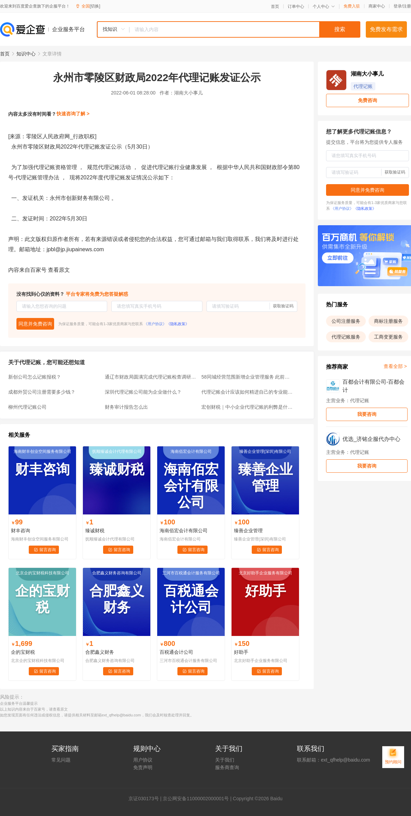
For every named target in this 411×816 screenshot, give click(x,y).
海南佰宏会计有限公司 (184, 530)
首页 (275, 6)
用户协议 (142, 760)
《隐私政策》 (177, 324)
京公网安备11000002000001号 (196, 798)
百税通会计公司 (176, 652)
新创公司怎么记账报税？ (34, 377)
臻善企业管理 (248, 530)
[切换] (95, 6)
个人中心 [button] (324, 6)
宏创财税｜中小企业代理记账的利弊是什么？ (247, 407)
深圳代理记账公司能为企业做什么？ (143, 392)
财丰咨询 (20, 530)
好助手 (241, 652)
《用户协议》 (155, 324)
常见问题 (61, 760)
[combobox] (228, 29)
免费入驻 (352, 6)
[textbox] (244, 29)
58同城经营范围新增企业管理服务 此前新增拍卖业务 (247, 377)
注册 (407, 6)
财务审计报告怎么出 (126, 407)
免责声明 (142, 767)
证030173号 (146, 798)
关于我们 (224, 760)
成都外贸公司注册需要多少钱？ (41, 392)
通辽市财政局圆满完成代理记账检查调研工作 (151, 377)
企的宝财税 (23, 652)
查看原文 (59, 270)
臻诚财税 (94, 530)
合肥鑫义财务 (99, 652)
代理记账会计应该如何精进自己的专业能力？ (247, 392)
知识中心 (26, 53)
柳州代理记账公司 (27, 407)
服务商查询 (227, 767)
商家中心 (377, 6)
